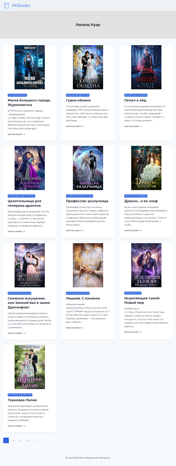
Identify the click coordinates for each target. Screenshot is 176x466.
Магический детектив (78, 95)
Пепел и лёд (135, 100)
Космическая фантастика (80, 196)
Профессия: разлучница (87, 201)
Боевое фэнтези (133, 293)
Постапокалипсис (17, 95)
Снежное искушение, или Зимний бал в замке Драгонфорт (29, 302)
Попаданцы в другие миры (21, 196)
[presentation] (29, 67)
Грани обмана (78, 100)
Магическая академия (136, 95)
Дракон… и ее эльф (141, 201)
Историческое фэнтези (20, 395)
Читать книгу (16, 134)
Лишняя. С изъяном (83, 298)
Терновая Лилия (22, 400)
